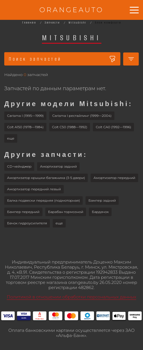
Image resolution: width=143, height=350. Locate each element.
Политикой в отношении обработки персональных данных (71, 297)
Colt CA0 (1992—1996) (113, 127)
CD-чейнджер (19, 166)
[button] (10, 138)
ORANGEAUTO (71, 10)
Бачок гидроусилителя (27, 223)
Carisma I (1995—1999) (25, 115)
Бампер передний (23, 212)
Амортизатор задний (58, 166)
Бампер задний (102, 200)
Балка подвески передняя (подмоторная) (43, 200)
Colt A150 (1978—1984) (25, 127)
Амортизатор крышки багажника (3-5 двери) (46, 178)
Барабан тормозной (66, 212)
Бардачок (100, 212)
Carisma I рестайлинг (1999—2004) (81, 115)
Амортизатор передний (114, 178)
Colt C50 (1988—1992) (69, 127)
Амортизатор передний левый (34, 189)
